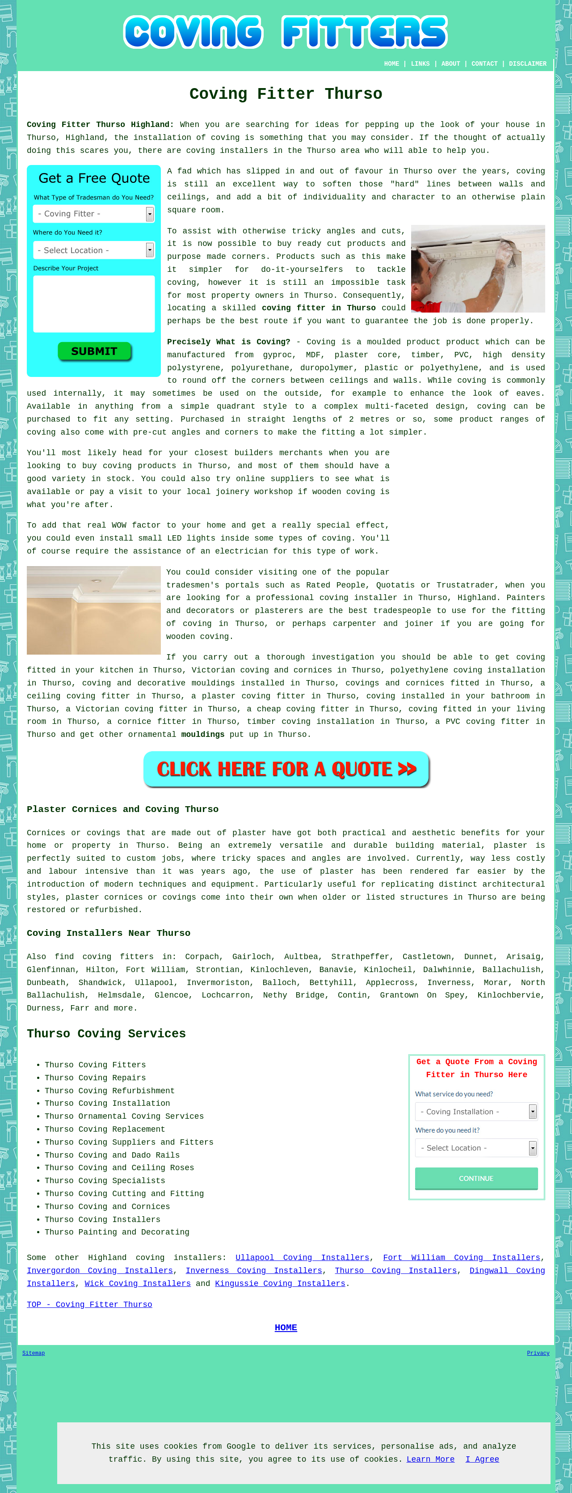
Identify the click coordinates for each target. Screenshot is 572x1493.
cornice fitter (152, 721)
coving (471, 380)
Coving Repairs (112, 1078)
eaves (528, 393)
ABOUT (451, 64)
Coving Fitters (112, 1065)
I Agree (483, 1459)
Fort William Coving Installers (461, 1257)
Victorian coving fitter (132, 709)
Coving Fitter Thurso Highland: (100, 124)
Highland (107, 1257)
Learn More (431, 1459)
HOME (392, 64)
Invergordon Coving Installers (100, 1270)
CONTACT (484, 64)
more (123, 1008)
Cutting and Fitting (158, 1193)
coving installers (179, 1257)
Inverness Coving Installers (254, 1270)
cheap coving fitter (303, 709)
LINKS (420, 64)
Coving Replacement (122, 1129)
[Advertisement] (470, 509)
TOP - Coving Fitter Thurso (89, 1304)
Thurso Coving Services (106, 1034)
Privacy (538, 1353)
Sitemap (33, 1353)
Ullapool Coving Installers (302, 1257)
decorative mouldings (186, 683)
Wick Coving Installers (138, 1283)
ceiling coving (61, 696)
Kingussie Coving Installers (280, 1283)
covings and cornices (394, 683)
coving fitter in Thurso (319, 308)
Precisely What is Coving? (228, 342)
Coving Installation (124, 1103)
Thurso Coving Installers (396, 1270)
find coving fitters (104, 956)
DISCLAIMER (528, 64)
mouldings (203, 734)
